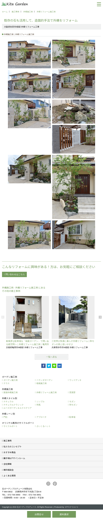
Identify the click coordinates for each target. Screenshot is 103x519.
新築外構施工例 (10, 392)
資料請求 (64, 514)
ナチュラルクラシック (13, 405)
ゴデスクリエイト (71, 507)
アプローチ (41, 417)
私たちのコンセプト (12, 446)
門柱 (5, 417)
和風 (38, 405)
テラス (6, 383)
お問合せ (39, 514)
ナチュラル (8, 401)
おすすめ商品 (9, 452)
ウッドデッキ (75, 380)
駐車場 (72, 417)
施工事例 (7, 440)
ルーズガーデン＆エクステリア (17, 408)
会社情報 (7, 463)
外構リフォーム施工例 (46, 392)
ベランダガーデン (44, 380)
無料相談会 (8, 469)
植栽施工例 (41, 383)
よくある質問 (9, 475)
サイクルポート (10, 426)
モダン (72, 401)
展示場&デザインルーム (14, 458)
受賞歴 (72, 392)
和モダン (73, 405)
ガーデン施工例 (10, 380)
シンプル (40, 401)
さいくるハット (43, 426)
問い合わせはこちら (15, 274)
